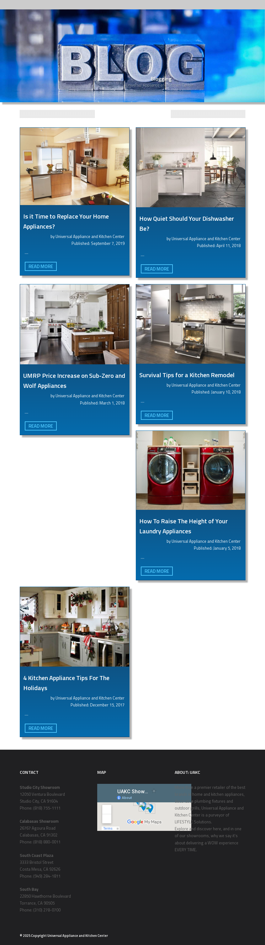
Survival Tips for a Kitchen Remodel (187, 375)
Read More (41, 266)
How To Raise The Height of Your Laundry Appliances (183, 526)
